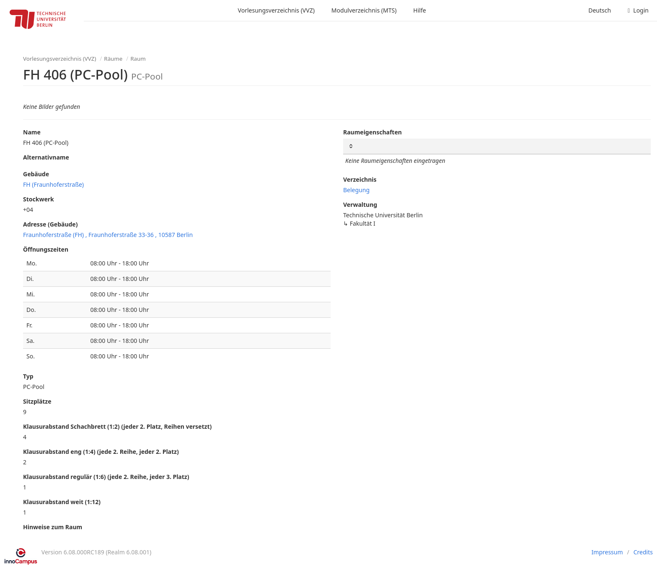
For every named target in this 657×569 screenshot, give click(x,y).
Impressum (607, 552)
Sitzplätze (37, 401)
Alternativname (46, 157)
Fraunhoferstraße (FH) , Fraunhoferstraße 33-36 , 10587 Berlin (108, 235)
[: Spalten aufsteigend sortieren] (497, 146)
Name (32, 132)
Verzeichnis (360, 179)
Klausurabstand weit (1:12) (62, 502)
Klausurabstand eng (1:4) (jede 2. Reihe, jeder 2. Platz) (101, 452)
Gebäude (36, 174)
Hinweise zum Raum (52, 527)
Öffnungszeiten (45, 249)
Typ (28, 376)
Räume (113, 58)
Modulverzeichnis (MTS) (363, 10)
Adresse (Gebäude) (50, 224)
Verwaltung (360, 205)
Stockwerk (38, 199)
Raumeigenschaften (372, 132)
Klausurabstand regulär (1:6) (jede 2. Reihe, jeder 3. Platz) (106, 477)
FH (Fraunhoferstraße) (53, 184)
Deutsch (599, 10)
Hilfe (419, 10)
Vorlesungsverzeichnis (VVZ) (276, 10)
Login (638, 10)
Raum (137, 58)
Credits (643, 552)
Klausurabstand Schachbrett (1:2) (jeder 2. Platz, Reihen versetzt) (117, 426)
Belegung (356, 190)
